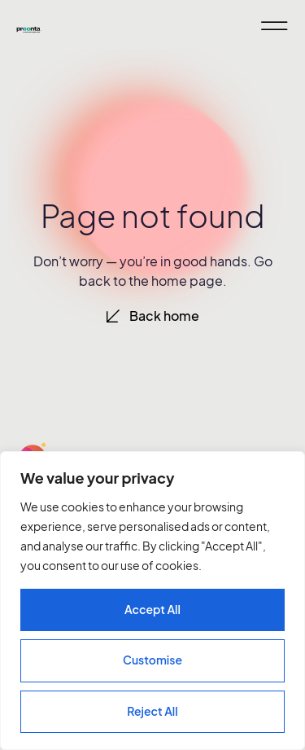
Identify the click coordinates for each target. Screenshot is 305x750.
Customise (152, 659)
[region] (152, 600)
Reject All (152, 711)
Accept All (152, 609)
